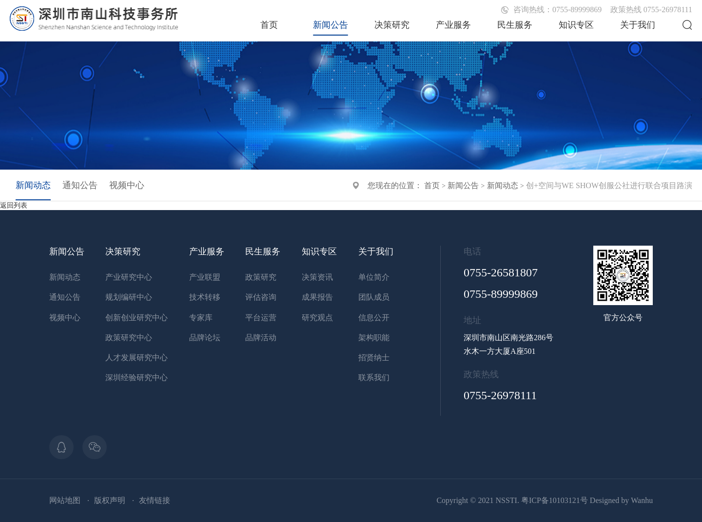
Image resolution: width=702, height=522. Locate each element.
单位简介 (374, 277)
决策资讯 (317, 277)
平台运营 (260, 317)
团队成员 (374, 297)
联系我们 (374, 377)
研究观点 (317, 317)
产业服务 (453, 25)
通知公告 (80, 185)
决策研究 (392, 25)
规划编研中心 (128, 297)
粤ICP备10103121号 (554, 500)
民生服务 (514, 25)
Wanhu (642, 500)
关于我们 (637, 25)
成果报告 (317, 297)
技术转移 (204, 297)
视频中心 (126, 185)
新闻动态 (502, 185)
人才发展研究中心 (136, 357)
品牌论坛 (204, 337)
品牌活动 (260, 337)
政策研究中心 (128, 337)
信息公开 (374, 317)
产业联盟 (204, 277)
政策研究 (260, 277)
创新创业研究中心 (136, 317)
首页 (269, 25)
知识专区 (576, 25)
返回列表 (13, 205)
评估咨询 (260, 297)
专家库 (201, 317)
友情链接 (154, 500)
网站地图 (64, 500)
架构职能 (374, 337)
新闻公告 (330, 25)
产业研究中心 (128, 277)
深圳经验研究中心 (136, 377)
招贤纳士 (374, 357)
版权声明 (109, 500)
